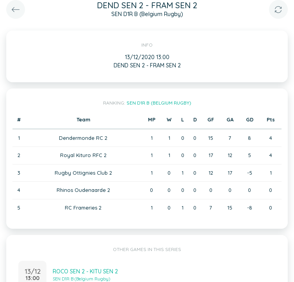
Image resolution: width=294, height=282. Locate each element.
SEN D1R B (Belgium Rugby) (159, 103)
